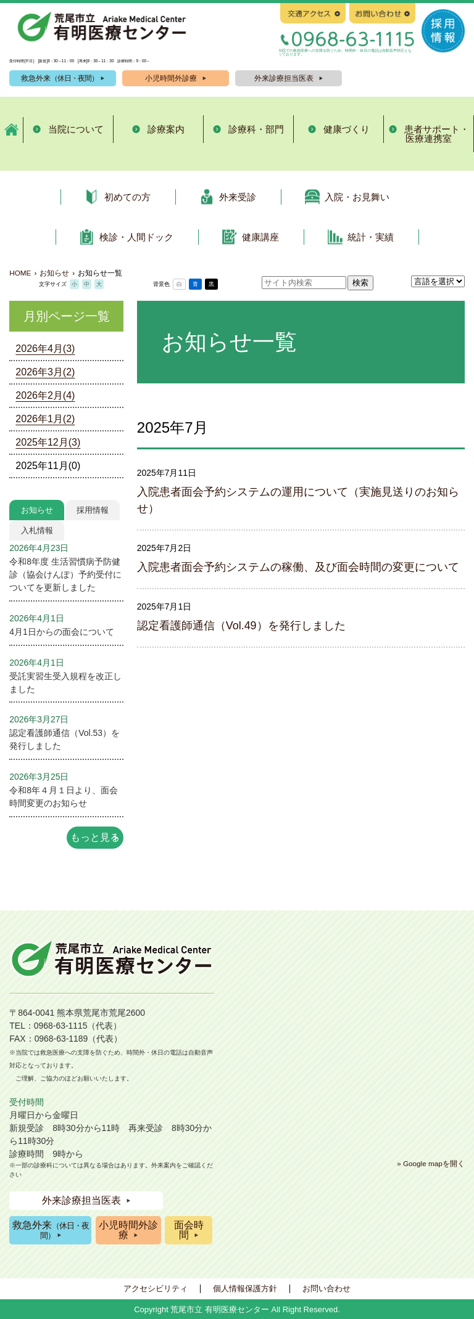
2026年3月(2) (45, 372)
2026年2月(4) (45, 395)
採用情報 (93, 510)
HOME (20, 273)
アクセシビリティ (155, 1288)
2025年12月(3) (47, 442)
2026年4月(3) (45, 348)
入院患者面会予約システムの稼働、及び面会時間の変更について (298, 567)
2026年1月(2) (45, 419)
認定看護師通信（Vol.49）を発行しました (241, 625)
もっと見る (95, 837)
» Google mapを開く (430, 1163)
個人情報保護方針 (245, 1288)
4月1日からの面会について (61, 632)
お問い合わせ (326, 1288)
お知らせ (37, 510)
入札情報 (37, 530)
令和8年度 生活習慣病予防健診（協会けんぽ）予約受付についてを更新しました (65, 574)
